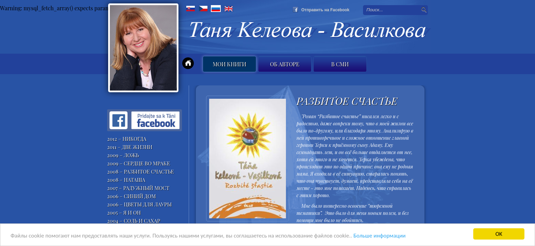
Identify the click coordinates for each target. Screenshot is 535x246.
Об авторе (285, 64)
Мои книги (229, 64)
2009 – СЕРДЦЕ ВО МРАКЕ (138, 163)
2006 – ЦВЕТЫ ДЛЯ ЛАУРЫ (139, 204)
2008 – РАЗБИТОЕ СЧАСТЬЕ (140, 171)
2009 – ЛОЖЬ (123, 155)
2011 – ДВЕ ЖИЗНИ (130, 147)
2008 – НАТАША (126, 179)
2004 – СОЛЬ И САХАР (133, 220)
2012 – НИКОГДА (126, 138)
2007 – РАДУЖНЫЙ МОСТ (138, 187)
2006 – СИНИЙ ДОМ (131, 196)
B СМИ (340, 64)
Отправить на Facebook (325, 10)
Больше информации (379, 236)
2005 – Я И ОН (124, 212)
